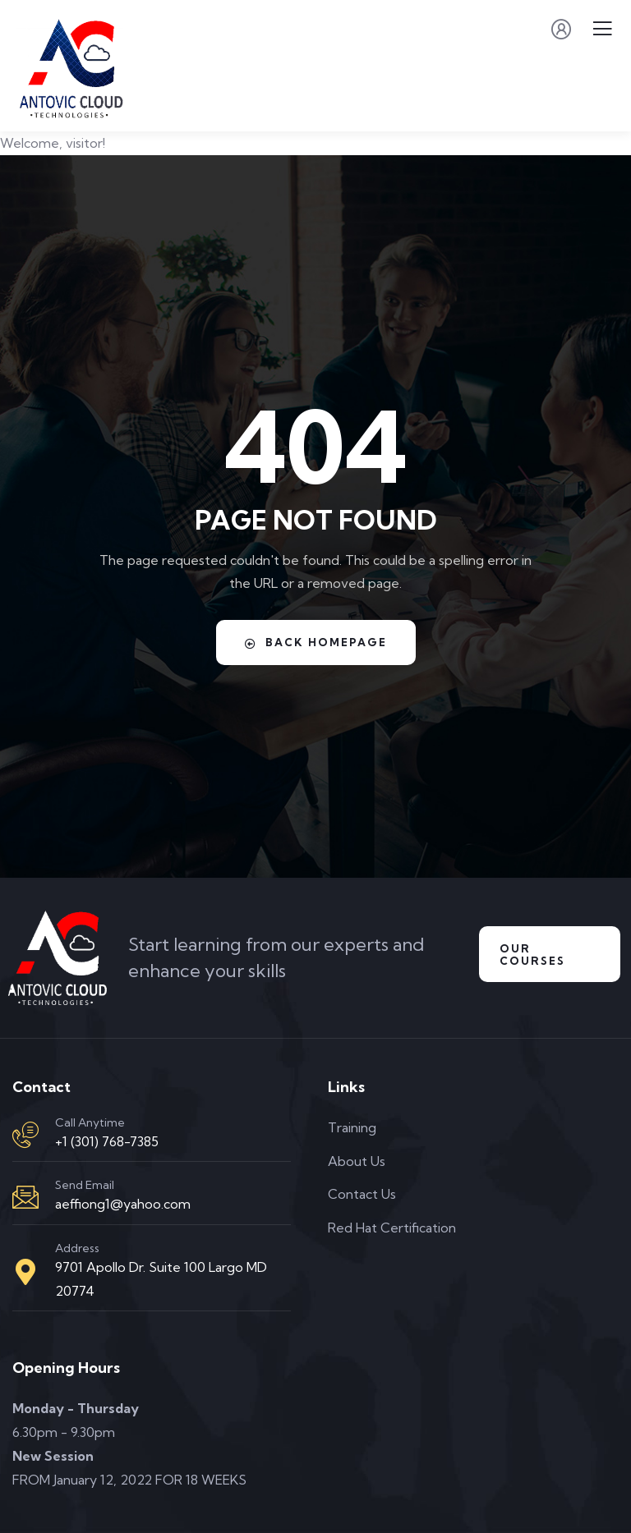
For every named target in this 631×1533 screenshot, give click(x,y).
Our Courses (532, 954)
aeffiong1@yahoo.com (123, 1204)
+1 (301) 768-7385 (107, 1141)
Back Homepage (316, 642)
